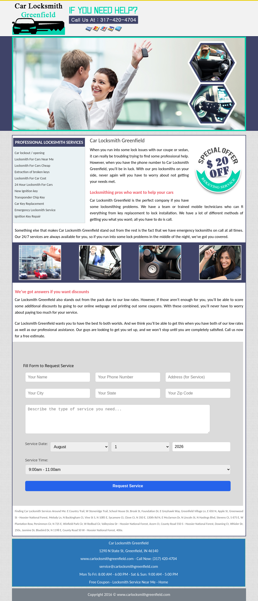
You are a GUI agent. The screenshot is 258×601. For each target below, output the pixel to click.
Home (163, 582)
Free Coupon (99, 582)
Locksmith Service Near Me (134, 582)
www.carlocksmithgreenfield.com (107, 558)
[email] (128, 566)
